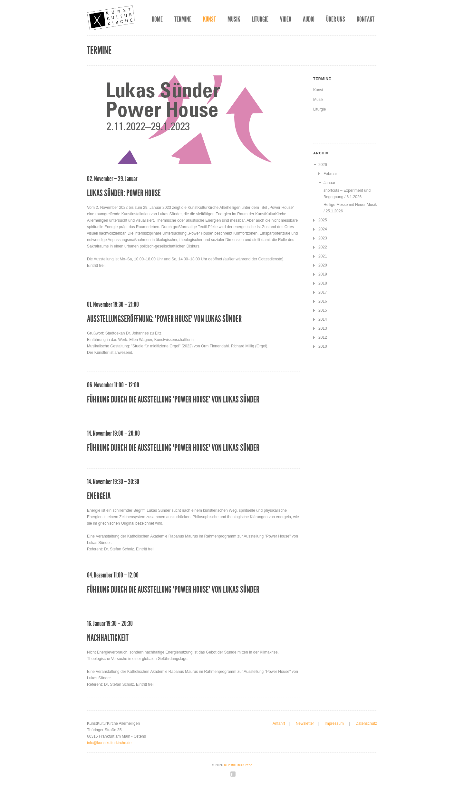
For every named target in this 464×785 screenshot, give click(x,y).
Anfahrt (279, 723)
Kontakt (365, 19)
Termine (182, 19)
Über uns (335, 19)
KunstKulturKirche (238, 765)
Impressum (334, 723)
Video (285, 19)
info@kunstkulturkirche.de (109, 743)
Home (157, 19)
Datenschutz (366, 723)
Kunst (209, 19)
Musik (233, 19)
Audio (308, 19)
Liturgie (260, 19)
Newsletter (305, 723)
